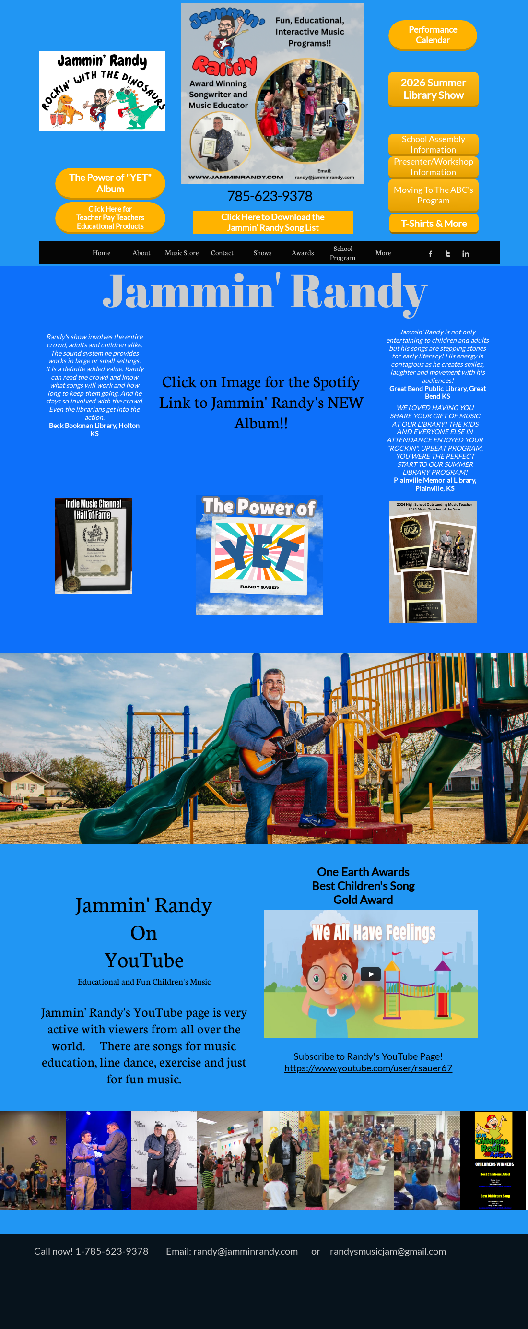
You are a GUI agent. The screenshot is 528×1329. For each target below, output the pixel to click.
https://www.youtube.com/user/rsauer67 (368, 1067)
